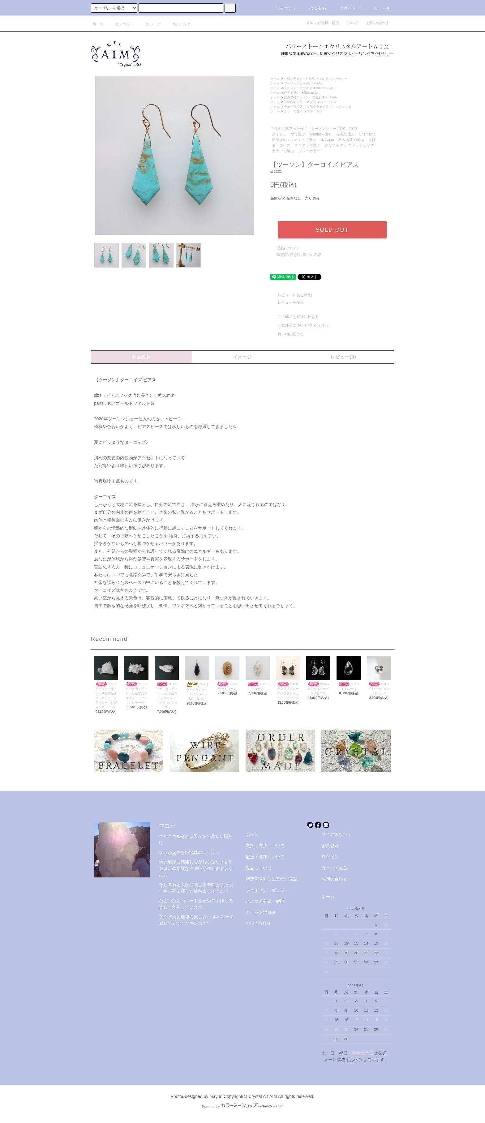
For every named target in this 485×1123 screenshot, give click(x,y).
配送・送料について (265, 856)
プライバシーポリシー (267, 890)
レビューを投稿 (287, 302)
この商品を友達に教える (294, 317)
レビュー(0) (343, 356)
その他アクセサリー (333, 78)
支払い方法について (265, 845)
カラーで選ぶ (293, 111)
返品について (288, 248)
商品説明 (141, 356)
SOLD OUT (332, 230)
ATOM (264, 923)
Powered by (242, 1106)
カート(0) (378, 8)
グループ (149, 24)
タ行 (313, 102)
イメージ (242, 356)
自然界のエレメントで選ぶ (302, 97)
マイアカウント (336, 834)
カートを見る (334, 867)
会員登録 (314, 8)
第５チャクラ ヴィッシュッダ (330, 106)
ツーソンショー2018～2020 (303, 83)
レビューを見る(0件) (291, 295)
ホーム (98, 24)
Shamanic (310, 92)
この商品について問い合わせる (300, 325)
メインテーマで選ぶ (298, 88)
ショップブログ (261, 912)
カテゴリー (121, 24)
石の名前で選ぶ (295, 102)
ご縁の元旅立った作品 (299, 78)
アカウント (283, 8)
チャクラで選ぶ (295, 106)
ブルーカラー (316, 111)
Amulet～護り (325, 88)
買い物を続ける (287, 334)
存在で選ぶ (291, 92)
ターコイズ (328, 102)
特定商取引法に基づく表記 (299, 255)
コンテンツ (177, 24)
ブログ (354, 23)
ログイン (344, 8)
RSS (250, 923)
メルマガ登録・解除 (324, 23)
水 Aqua (331, 97)
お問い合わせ (377, 23)
